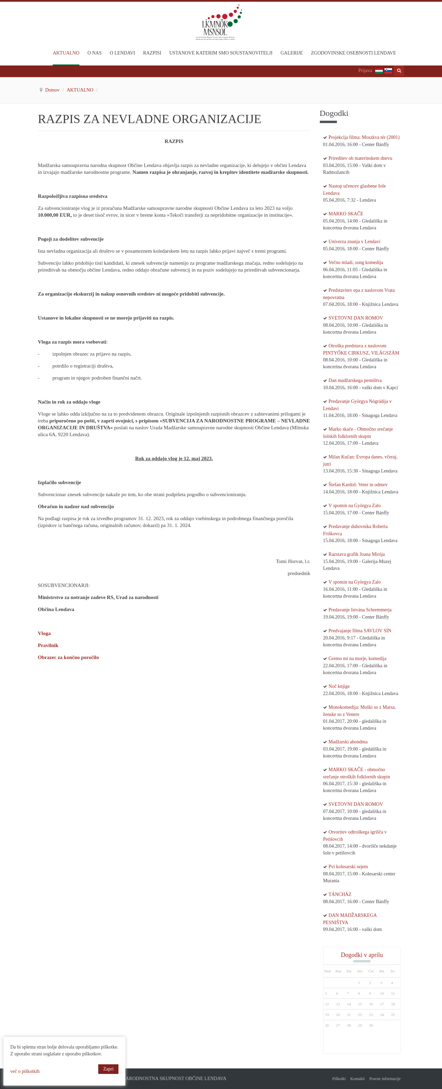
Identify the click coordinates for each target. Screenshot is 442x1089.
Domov (53, 90)
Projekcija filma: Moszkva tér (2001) (364, 137)
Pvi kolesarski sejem (348, 866)
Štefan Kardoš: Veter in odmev (358, 484)
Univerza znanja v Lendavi (354, 241)
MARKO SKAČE (346, 213)
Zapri (108, 1069)
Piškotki (338, 1078)
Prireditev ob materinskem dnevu (360, 158)
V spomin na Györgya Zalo (355, 505)
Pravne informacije (385, 1078)
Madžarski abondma (348, 741)
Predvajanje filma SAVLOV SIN (360, 630)
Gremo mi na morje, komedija (358, 658)
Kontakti (357, 1078)
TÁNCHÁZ (340, 894)
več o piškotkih (25, 1071)
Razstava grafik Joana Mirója (357, 554)
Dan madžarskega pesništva (355, 380)
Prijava (365, 70)
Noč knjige (339, 686)
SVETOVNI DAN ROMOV (356, 318)
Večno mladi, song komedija (356, 262)
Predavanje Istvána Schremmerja (360, 609)
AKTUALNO (80, 90)
